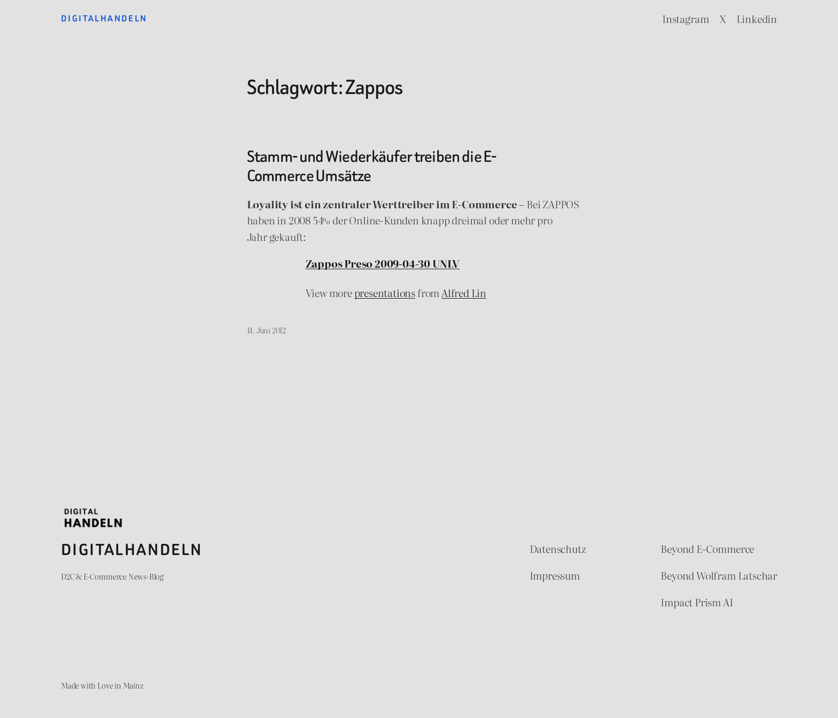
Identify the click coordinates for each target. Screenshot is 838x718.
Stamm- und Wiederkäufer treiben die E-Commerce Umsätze (371, 166)
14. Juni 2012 (266, 329)
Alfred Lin (463, 292)
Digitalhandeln (104, 18)
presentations (385, 292)
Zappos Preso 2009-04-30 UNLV (383, 263)
